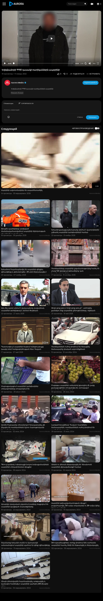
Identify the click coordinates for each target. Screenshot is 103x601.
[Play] (5, 63)
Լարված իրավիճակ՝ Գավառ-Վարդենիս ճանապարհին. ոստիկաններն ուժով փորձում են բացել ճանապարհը (73, 427)
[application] (51, 38)
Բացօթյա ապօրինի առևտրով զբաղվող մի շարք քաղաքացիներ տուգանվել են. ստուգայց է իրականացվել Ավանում (73, 387)
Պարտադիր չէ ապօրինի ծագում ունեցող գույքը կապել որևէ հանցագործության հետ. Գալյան (22, 347)
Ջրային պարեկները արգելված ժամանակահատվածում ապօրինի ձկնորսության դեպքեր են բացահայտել (23, 231)
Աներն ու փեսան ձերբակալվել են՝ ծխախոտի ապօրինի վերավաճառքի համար (71, 465)
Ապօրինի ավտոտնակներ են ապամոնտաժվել (21, 190)
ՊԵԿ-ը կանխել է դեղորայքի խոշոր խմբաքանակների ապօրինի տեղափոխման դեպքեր (25, 465)
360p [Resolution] (94, 63)
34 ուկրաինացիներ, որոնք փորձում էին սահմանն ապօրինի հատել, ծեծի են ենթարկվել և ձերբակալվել (74, 544)
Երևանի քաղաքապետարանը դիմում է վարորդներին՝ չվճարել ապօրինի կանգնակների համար (75, 231)
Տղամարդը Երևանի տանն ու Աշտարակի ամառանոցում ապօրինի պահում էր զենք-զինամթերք (25, 544)
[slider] (43, 63)
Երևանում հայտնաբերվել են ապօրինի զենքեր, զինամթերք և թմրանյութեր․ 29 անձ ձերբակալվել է (24, 270)
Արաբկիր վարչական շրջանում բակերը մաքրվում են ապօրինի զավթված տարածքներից (24, 505)
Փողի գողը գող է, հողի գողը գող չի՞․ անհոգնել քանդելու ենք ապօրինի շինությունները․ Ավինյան (73, 309)
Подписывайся (90, 83)
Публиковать (92, 117)
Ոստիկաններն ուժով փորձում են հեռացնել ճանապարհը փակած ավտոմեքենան (70, 347)
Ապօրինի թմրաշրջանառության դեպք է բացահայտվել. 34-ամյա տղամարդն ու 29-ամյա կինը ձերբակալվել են (75, 505)
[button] (98, 4)
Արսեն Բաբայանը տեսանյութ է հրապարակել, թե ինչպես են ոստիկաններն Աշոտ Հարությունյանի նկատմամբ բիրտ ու (23, 427)
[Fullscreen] (98, 63)
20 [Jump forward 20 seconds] (85, 63)
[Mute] (90, 63)
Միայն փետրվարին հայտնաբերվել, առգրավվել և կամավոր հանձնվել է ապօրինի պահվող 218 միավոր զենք (24, 583)
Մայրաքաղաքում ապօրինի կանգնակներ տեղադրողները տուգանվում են (19, 387)
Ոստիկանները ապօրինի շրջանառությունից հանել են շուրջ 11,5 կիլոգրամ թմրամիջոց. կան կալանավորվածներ (75, 271)
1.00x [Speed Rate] (82, 63)
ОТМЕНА (80, 117)
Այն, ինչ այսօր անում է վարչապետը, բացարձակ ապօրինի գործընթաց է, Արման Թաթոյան (22, 309)
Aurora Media (18, 82)
